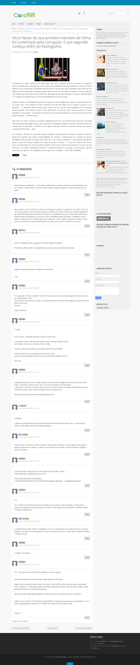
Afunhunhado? (111, 55)
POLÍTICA (21, 24)
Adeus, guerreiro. (112, 69)
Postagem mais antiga (83, 628)
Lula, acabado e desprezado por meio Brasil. (112, 179)
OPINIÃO (38, 24)
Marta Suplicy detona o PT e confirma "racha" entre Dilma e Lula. (117, 163)
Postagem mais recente (21, 628)
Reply (87, 195)
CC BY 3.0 (101, 643)
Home (14, 3)
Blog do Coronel (61, 657)
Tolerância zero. (112, 83)
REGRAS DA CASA (49, 24)
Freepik (102, 641)
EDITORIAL (100, 138)
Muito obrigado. (102, 96)
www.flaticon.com (115, 641)
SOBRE (33, 3)
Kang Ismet (115, 646)
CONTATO (23, 3)
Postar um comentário (20, 621)
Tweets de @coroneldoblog (106, 46)
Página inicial (52, 628)
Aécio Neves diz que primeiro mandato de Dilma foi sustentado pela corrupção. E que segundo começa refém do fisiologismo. (51, 42)
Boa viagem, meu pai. (103, 149)
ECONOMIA (30, 24)
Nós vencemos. (111, 122)
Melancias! (110, 108)
